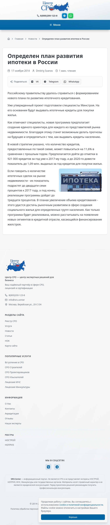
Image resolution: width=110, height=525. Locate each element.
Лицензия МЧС (13, 382)
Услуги (8, 326)
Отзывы (9, 418)
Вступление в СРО (14, 362)
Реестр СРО (11, 321)
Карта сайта (11, 345)
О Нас (8, 403)
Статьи (8, 335)
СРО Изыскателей (14, 377)
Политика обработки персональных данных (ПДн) (33, 509)
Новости (9, 330)
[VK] (48, 467)
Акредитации (12, 413)
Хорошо (73, 517)
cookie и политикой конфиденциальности (81, 504)
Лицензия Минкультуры (17, 387)
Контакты (10, 408)
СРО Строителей (13, 367)
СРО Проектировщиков (17, 372)
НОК (7, 340)
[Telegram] (57, 467)
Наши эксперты (13, 423)
